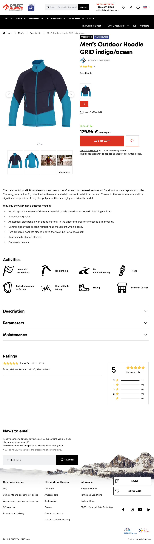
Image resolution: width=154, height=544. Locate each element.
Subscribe (69, 460)
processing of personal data (48, 450)
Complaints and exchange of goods (20, 494)
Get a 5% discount (89, 150)
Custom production (54, 513)
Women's (36, 18)
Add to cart (102, 140)
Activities (76, 18)
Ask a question (93, 112)
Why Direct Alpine (118, 25)
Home (9, 33)
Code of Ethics (88, 501)
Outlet (91, 18)
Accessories (55, 18)
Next (71, 94)
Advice (135, 481)
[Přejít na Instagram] (131, 509)
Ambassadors (51, 494)
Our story (49, 488)
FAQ (5, 488)
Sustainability (51, 501)
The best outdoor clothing (57, 519)
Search (83, 7)
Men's (21, 18)
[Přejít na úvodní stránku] (18, 7)
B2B (134, 25)
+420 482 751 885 (105, 7)
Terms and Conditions (91, 494)
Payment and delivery (14, 513)
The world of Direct (93, 25)
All (8, 18)
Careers (48, 507)
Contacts (144, 25)
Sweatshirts (35, 33)
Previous (9, 94)
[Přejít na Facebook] (123, 509)
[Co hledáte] (64, 7)
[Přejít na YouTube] (140, 509)
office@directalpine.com (107, 10)
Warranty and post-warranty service (20, 501)
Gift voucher (9, 507)
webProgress (145, 539)
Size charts (134, 491)
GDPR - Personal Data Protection (97, 507)
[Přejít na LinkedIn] (148, 509)
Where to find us (89, 488)
